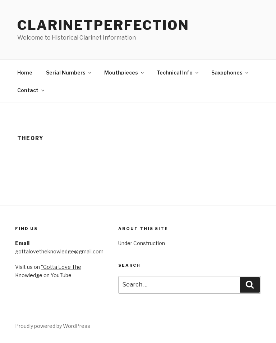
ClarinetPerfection (103, 25)
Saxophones (230, 72)
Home (24, 72)
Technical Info (178, 72)
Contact (31, 90)
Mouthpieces (124, 72)
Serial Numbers (69, 72)
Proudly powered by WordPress (52, 326)
